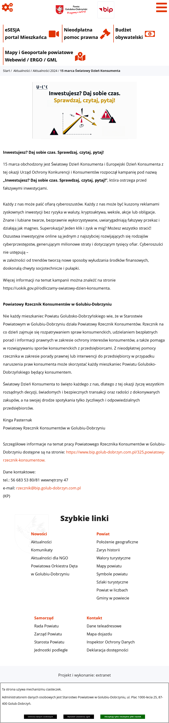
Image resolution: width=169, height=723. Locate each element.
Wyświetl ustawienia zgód (78, 717)
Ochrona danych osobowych (40, 717)
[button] (84, 139)
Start (6, 71)
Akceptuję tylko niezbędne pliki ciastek (122, 717)
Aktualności (21, 71)
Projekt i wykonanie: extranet (84, 675)
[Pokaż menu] (161, 7)
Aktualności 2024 (45, 71)
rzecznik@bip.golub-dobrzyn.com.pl (48, 488)
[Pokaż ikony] (7, 7)
